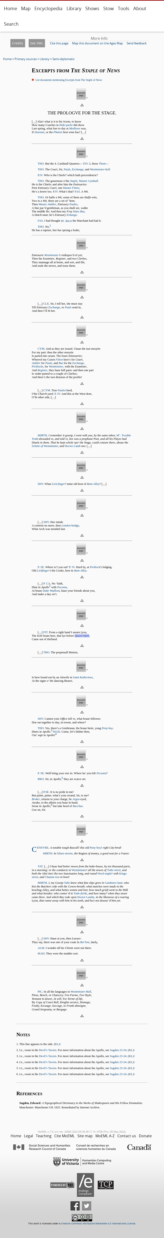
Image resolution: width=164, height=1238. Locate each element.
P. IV (57, 393)
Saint (83, 677)
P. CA (46, 583)
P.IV (85, 163)
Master (88, 181)
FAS (77, 191)
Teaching (44, 1135)
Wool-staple (104, 873)
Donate (145, 1135)
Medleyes (74, 128)
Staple (74, 181)
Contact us (126, 1135)
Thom (102, 163)
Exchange (77, 169)
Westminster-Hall (81, 991)
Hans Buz (78, 211)
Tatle (67, 882)
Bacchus (77, 806)
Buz (61, 363)
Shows (92, 8)
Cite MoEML (64, 1135)
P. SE (41, 567)
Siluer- (65, 853)
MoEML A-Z (105, 1135)
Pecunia (62, 587)
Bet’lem (84, 942)
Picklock (95, 567)
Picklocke (37, 366)
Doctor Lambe (85, 897)
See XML (36, 43)
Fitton (59, 359)
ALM (41, 948)
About (139, 8)
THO (41, 163)
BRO (41, 779)
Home (10, 8)
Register (43, 370)
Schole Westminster (45, 446)
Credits (17, 43)
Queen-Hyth (82, 635)
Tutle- (114, 870)
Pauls (67, 169)
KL (57, 1044)
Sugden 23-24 (118, 1050)
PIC (40, 991)
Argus (76, 799)
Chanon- (52, 877)
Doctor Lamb (73, 446)
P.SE (46, 792)
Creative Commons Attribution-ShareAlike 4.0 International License (98, 1223)
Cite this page (59, 43)
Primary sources (26, 59)
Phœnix (58, 132)
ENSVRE (43, 847)
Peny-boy (107, 728)
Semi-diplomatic (63, 59)
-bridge (70, 525)
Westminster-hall (100, 169)
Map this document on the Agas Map (97, 43)
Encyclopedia (48, 8)
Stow (108, 8)
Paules (74, 204)
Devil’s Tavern (47, 1050)
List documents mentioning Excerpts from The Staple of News (68, 80)
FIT (45, 632)
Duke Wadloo (51, 590)
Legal (28, 1135)
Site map (85, 1135)
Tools (123, 8)
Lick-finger (58, 484)
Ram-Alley (93, 484)
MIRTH (42, 435)
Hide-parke (66, 125)
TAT (40, 866)
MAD (56, 731)
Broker (36, 799)
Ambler (36, 363)
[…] (34, 121)
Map (25, 8)
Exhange (72, 215)
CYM (41, 348)
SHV (40, 484)
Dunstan (39, 132)
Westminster (51, 255)
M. (66, 221)
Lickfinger (43, 570)
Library (74, 8)
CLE (46, 303)
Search (11, 24)
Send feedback (137, 43)
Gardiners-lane (113, 882)
